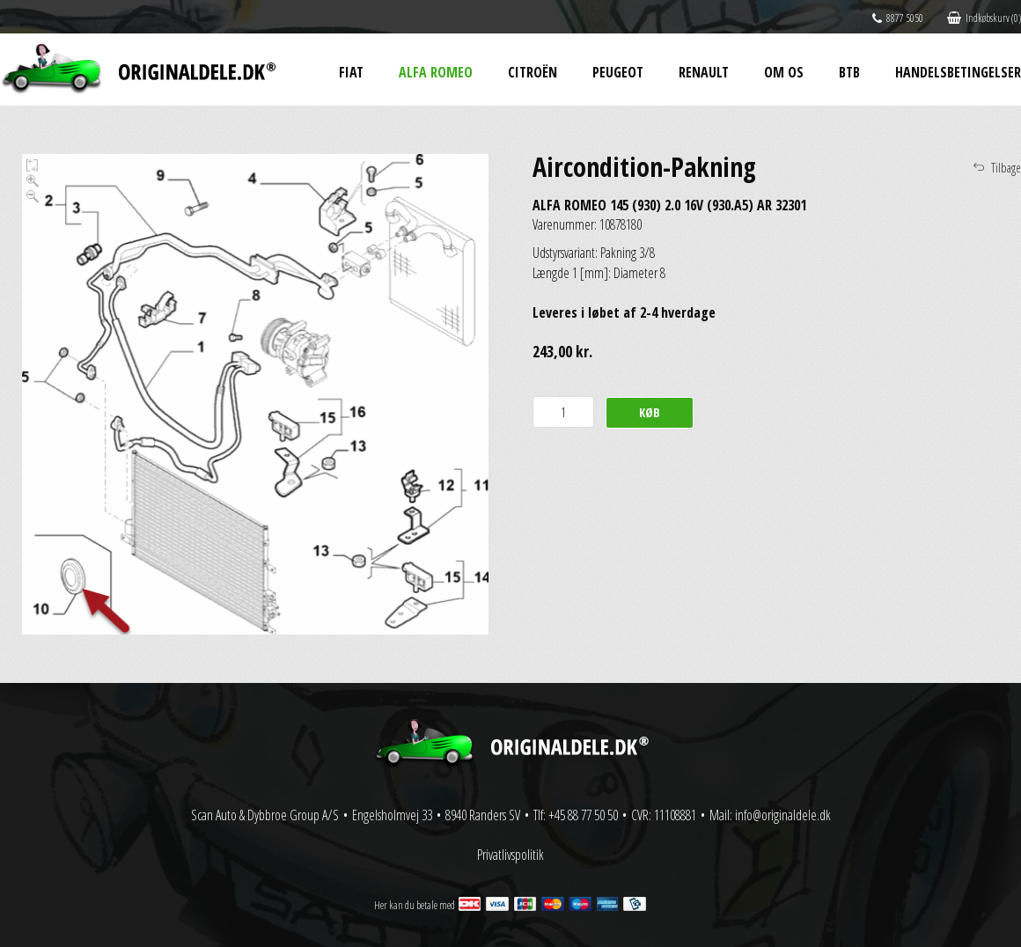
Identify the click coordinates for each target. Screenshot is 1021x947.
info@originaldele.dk (783, 815)
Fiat (351, 72)
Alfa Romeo (436, 72)
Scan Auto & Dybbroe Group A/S (265, 815)
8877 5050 (897, 18)
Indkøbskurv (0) (984, 18)
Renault (704, 72)
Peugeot (617, 72)
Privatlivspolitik (510, 854)
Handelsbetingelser (958, 72)
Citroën (532, 72)
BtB (849, 72)
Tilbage (1006, 167)
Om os (784, 72)
